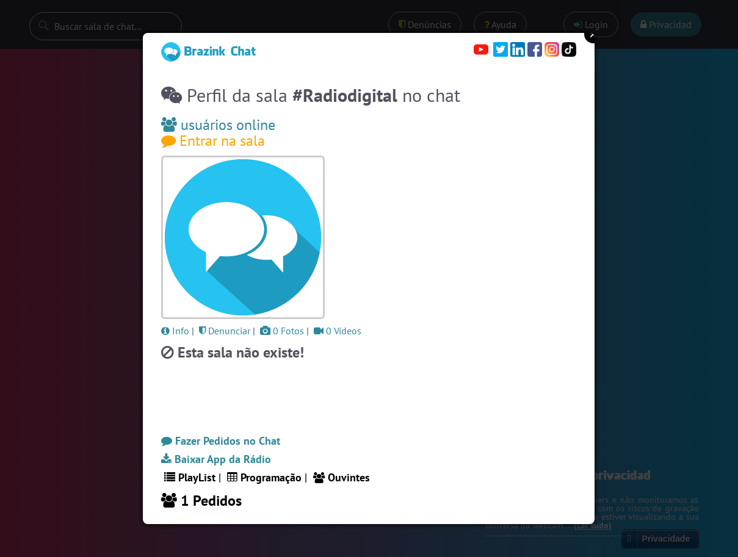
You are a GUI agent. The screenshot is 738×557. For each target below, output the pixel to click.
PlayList (189, 477)
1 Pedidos (201, 500)
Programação (264, 477)
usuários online (218, 124)
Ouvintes (341, 477)
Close (593, 34)
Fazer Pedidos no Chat (220, 441)
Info (175, 331)
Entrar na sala (213, 140)
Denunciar (224, 331)
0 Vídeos (337, 331)
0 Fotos (282, 331)
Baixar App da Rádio (216, 459)
